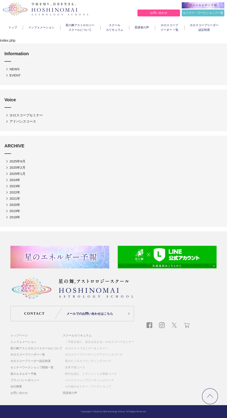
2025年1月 (17, 174)
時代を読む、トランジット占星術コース (91, 373)
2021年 (15, 198)
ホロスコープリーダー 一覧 (169, 27)
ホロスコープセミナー (26, 115)
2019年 (15, 211)
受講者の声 (142, 27)
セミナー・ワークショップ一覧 (203, 12)
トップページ (19, 335)
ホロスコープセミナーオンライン (86, 348)
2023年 (15, 186)
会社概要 (16, 386)
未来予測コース (75, 367)
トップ (12, 27)
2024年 (15, 180)
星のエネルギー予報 (23, 373)
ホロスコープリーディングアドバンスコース (94, 354)
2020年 (15, 205)
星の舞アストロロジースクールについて (80, 27)
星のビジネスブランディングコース (88, 361)
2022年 (15, 192)
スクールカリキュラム (114, 27)
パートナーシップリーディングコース (89, 380)
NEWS (15, 69)
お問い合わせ (158, 12)
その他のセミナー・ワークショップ (88, 386)
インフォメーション (41, 27)
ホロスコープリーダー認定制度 (204, 27)
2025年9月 (17, 161)
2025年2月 (17, 167)
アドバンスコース (23, 121)
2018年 (15, 217)
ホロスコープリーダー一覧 (27, 354)
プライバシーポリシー (24, 380)
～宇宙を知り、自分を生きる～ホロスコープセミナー (99, 342)
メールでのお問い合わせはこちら (90, 313)
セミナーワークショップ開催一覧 (32, 367)
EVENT (15, 75)
